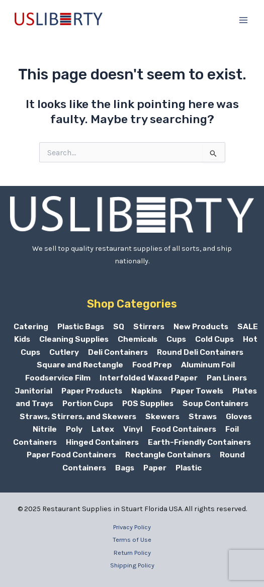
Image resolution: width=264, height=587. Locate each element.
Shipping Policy (132, 565)
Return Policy (132, 552)
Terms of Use (132, 539)
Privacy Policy (132, 527)
